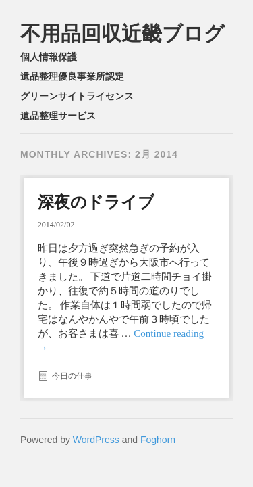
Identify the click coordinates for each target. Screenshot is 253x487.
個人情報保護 (48, 56)
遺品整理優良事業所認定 (72, 76)
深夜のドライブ (96, 202)
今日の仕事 (72, 376)
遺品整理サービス (58, 115)
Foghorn (157, 439)
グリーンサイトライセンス (77, 96)
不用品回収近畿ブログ (122, 33)
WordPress (96, 439)
